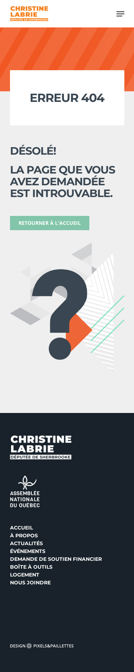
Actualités (26, 543)
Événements (27, 551)
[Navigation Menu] (120, 13)
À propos (24, 535)
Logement (24, 575)
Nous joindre (30, 582)
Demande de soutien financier (56, 559)
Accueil (21, 527)
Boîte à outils (31, 567)
